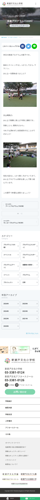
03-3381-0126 (14, 381)
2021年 (25, 318)
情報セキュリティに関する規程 (16, 457)
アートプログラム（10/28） (15, 205)
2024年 (6, 311)
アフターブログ (12, 37)
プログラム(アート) (9, 266)
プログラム (26, 275)
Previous (9, 350)
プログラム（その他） (9, 246)
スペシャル (7, 255)
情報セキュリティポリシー (14, 453)
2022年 (6, 318)
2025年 (25, 304)
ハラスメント (10, 461)
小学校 (11, 386)
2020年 (6, 326)
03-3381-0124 (14, 373)
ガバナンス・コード (11, 444)
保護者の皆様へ (28, 265)
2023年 (25, 311)
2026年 (6, 304)
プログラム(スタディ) (29, 246)
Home (5, 37)
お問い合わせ (20, 393)
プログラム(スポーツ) (29, 256)
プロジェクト (8, 282)
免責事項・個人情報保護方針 (15, 448)
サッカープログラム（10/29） (13, 222)
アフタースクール (25, 386)
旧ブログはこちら (32, 333)
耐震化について (10, 466)
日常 (24, 282)
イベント (7, 275)
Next (31, 350)
